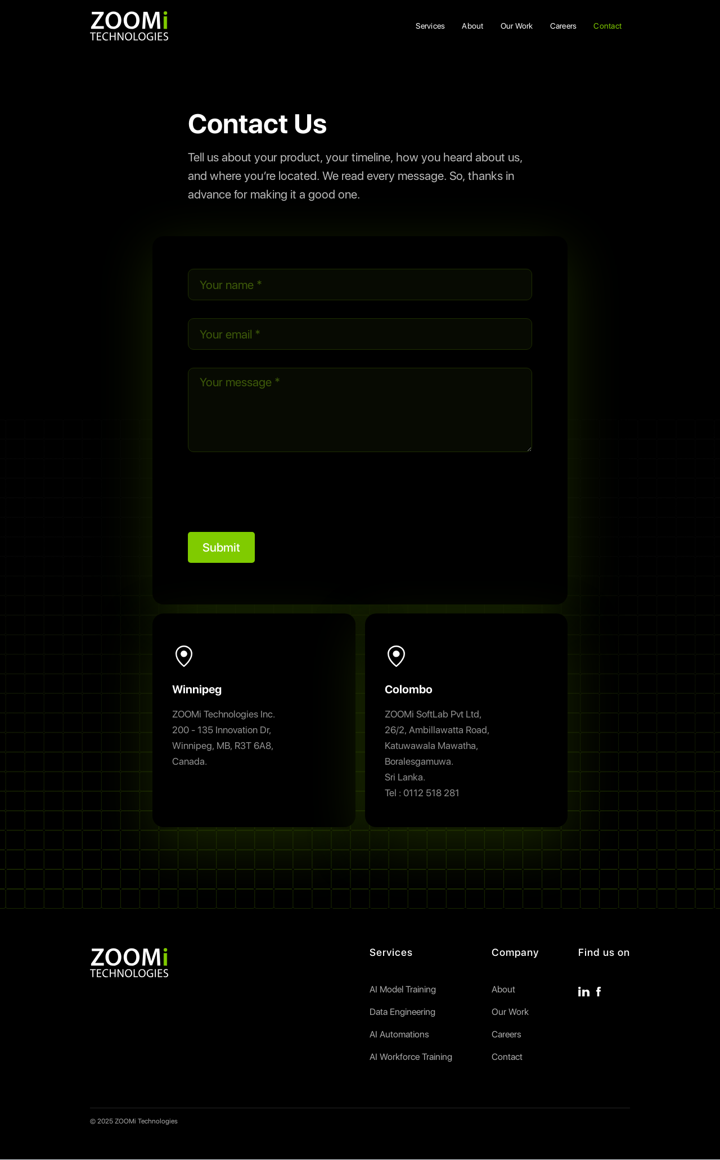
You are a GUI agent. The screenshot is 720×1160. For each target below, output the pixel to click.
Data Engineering (402, 1012)
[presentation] (273, 492)
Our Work (517, 25)
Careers (563, 25)
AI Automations (399, 1034)
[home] (129, 25)
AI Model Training (403, 989)
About (472, 25)
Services (430, 25)
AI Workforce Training (411, 1057)
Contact (607, 25)
